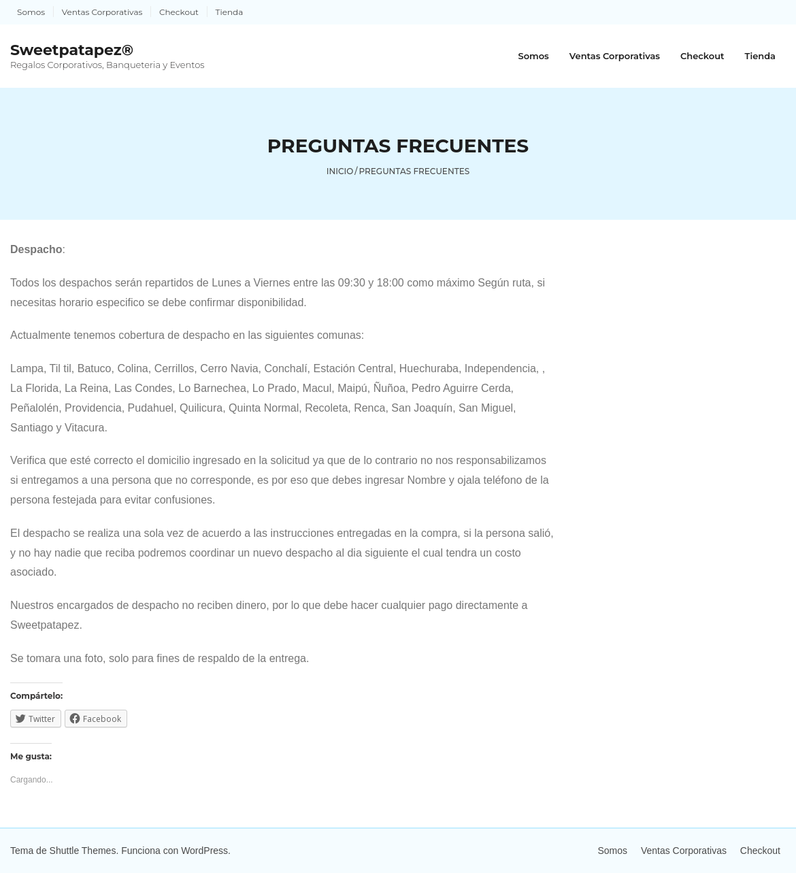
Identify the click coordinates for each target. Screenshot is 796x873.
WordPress (204, 850)
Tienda (230, 12)
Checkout (179, 12)
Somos (31, 12)
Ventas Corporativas (102, 12)
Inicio (340, 171)
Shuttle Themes (83, 850)
